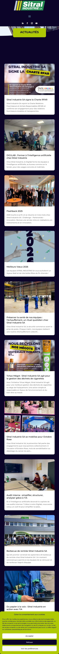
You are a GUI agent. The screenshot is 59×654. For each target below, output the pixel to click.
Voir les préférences (29, 648)
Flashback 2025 (15, 211)
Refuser (29, 642)
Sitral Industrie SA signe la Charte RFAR (27, 99)
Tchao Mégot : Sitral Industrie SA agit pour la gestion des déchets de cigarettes (28, 377)
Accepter (29, 636)
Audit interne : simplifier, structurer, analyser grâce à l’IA (25, 496)
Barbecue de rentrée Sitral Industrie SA (27, 551)
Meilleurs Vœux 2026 (17, 267)
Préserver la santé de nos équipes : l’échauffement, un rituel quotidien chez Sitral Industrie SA (27, 320)
